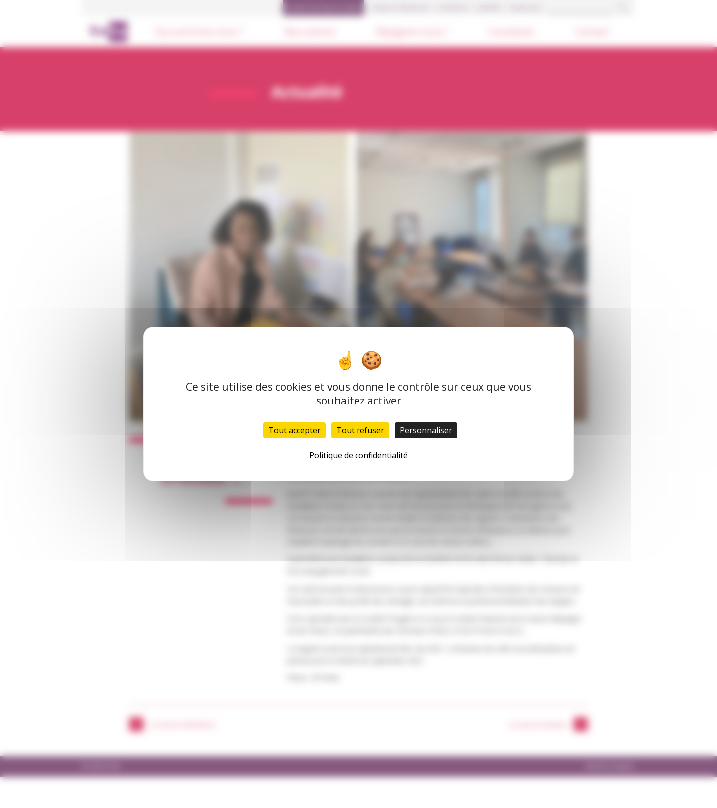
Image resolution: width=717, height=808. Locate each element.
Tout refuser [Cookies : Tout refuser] (360, 430)
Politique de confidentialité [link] (358, 455)
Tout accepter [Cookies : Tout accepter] (294, 430)
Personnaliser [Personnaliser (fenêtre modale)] (426, 430)
